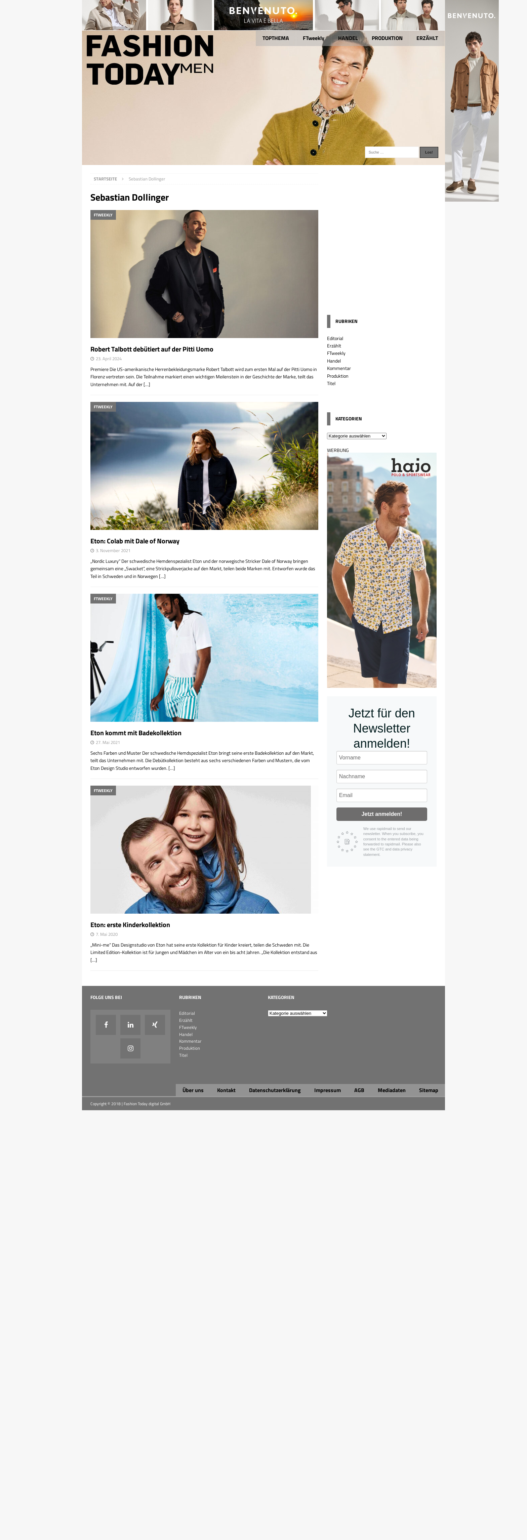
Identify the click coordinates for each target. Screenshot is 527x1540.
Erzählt (334, 345)
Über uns (193, 1090)
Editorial (335, 338)
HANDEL (348, 38)
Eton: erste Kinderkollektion (130, 924)
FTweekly (313, 38)
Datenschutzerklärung (275, 1090)
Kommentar (339, 368)
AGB (359, 1090)
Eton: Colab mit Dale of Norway (134, 541)
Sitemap (428, 1090)
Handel (334, 360)
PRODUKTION (387, 38)
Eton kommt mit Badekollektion (135, 732)
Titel (331, 383)
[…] (147, 384)
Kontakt (226, 1090)
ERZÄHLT (427, 38)
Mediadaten (392, 1090)
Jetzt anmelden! (381, 814)
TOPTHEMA (275, 38)
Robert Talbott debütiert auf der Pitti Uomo (151, 349)
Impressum (327, 1090)
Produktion (338, 375)
